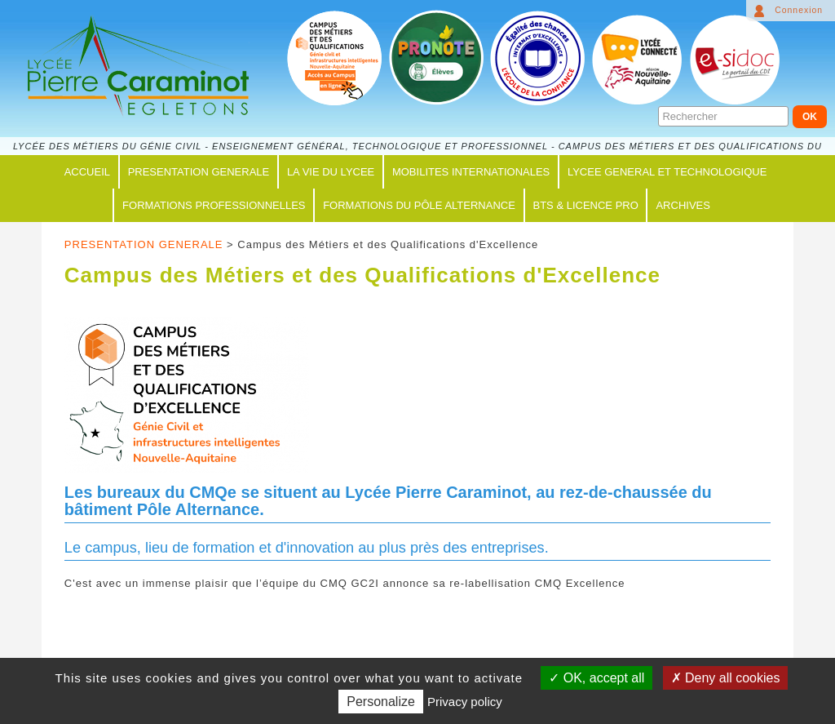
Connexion (799, 10)
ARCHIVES (682, 205)
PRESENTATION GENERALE (199, 172)
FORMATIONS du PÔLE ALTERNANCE (419, 205)
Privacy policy (464, 701)
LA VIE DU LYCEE (330, 172)
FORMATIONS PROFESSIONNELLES (213, 205)
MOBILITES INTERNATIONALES (471, 172)
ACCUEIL (87, 172)
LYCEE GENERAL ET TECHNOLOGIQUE (667, 172)
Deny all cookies (725, 678)
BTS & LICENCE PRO (585, 205)
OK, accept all (596, 678)
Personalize (381, 701)
